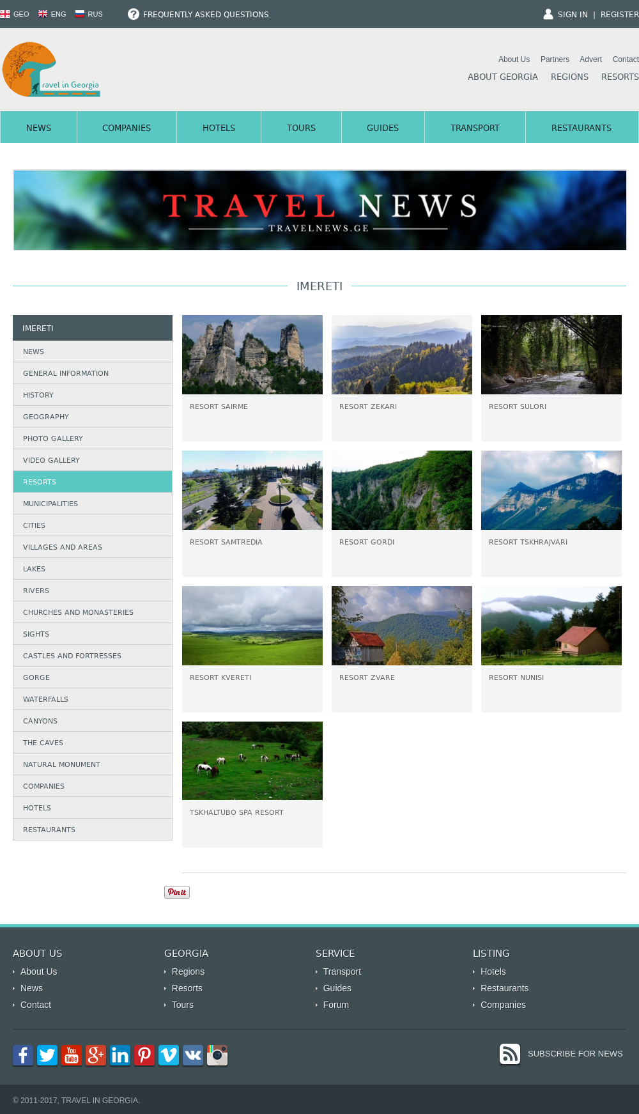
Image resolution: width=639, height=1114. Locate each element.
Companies (126, 129)
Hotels (219, 129)
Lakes (34, 569)
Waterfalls (45, 700)
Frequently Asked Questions (198, 15)
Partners (555, 59)
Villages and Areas (62, 548)
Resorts (620, 78)
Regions (570, 78)
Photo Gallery (53, 439)
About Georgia (503, 78)
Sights (36, 635)
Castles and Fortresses (72, 656)
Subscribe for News (575, 1053)
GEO (14, 14)
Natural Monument (61, 765)
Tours (301, 129)
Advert (591, 59)
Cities (34, 526)
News (38, 129)
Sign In (573, 15)
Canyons (40, 721)
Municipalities (50, 504)
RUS (89, 14)
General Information (66, 374)
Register (620, 15)
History (38, 396)
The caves (43, 743)
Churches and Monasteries (78, 613)
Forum (336, 1005)
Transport (475, 129)
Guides (383, 129)
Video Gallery (51, 461)
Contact (626, 59)
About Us (514, 59)
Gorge (36, 678)
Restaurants (581, 129)
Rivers (36, 591)
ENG (52, 14)
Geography (46, 417)
